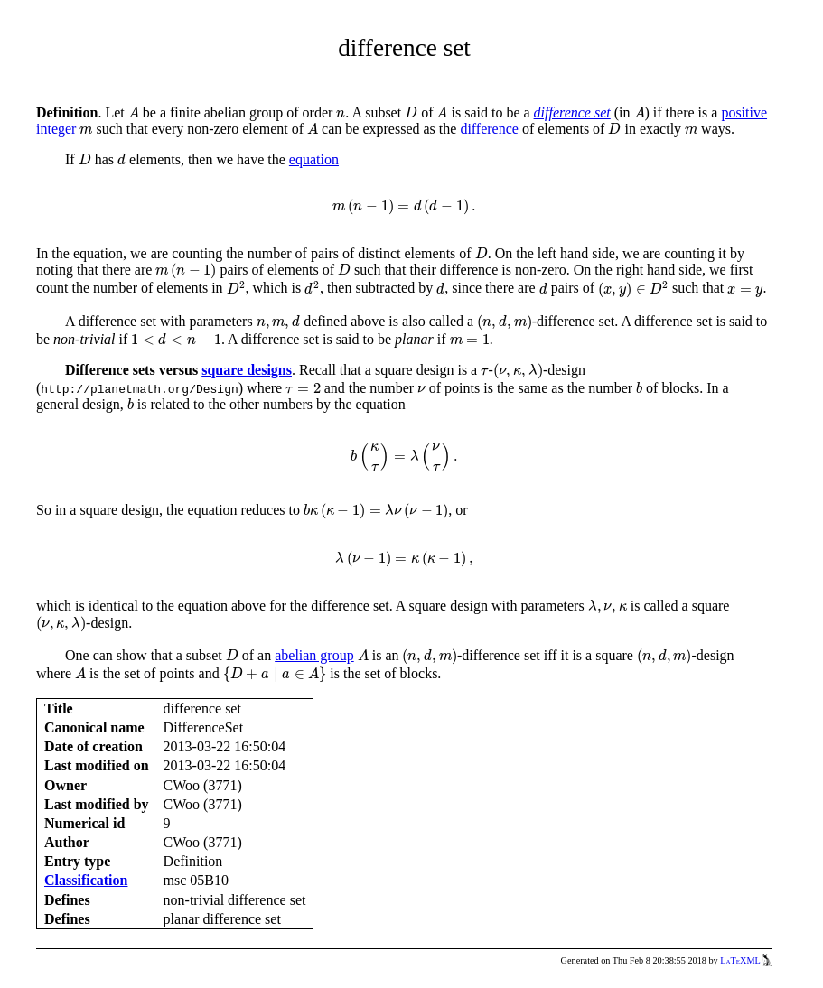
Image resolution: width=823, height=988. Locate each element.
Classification (85, 880)
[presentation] (133, 112)
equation (314, 159)
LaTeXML (746, 960)
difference (489, 128)
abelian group (314, 655)
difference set (572, 112)
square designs (246, 369)
